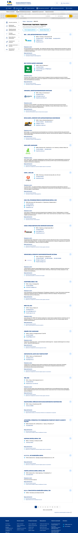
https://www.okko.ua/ (40, 148)
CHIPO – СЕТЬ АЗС (28, 170)
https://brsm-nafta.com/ (41, 123)
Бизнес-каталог (19, 8)
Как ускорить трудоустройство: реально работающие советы (55, 522)
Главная (9, 8)
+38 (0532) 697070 (56, 38)
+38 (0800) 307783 (39, 93)
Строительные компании (10, 42)
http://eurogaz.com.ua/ (30, 308)
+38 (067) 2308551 (29, 330)
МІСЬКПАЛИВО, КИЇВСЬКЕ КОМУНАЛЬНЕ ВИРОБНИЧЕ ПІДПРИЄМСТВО (43, 397)
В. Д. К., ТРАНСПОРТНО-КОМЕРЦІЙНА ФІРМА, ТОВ (37, 485)
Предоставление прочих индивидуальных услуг (34, 494)
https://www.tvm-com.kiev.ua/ (32, 378)
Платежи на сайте (8, 529)
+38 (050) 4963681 (48, 38)
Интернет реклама (30, 8)
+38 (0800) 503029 (39, 173)
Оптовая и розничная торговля (12, 46)
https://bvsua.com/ (39, 41)
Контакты (70, 8)
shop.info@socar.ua (40, 228)
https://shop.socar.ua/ (40, 229)
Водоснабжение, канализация (10, 38)
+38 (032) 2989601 (39, 147)
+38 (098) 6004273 (29, 305)
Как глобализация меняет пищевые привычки (55, 519)
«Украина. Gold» (31, 522)
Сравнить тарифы (31, 525)
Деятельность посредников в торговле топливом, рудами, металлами (37, 243)
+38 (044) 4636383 (29, 400)
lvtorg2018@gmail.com (30, 332)
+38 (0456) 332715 (29, 469)
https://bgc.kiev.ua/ (29, 354)
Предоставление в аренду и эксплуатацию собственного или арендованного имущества (41, 407)
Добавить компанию (11, 16)
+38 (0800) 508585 (39, 226)
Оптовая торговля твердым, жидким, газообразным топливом (36, 427)
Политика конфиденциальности (9, 523)
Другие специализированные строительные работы (34, 320)
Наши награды (7, 520)
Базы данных (43, 515)
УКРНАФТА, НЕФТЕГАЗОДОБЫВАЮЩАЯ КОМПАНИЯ (38, 89)
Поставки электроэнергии (10, 34)
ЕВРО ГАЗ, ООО (28, 301)
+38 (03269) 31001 (29, 420)
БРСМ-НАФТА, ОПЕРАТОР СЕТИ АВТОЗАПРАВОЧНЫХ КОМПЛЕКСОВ (42, 116)
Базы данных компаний (44, 8)
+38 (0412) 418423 (29, 437)
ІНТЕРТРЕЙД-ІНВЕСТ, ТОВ (30, 277)
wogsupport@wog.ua (40, 68)
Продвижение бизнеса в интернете (27, 3)
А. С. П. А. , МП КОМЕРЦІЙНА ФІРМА (33, 450)
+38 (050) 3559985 (29, 281)
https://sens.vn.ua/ (29, 204)
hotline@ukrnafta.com (40, 95)
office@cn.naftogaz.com (41, 256)
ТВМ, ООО (26, 373)
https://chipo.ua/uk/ (40, 175)
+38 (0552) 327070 (29, 353)
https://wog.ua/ (39, 69)
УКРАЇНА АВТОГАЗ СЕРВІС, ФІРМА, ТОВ (34, 465)
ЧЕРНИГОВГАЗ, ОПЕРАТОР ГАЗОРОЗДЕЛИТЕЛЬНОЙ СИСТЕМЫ (40, 250)
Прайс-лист (7, 527)
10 (57, 502)
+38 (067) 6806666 (29, 200)
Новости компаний (49, 11)
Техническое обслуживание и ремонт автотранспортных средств (37, 110)
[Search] (32, 16)
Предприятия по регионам (38, 11)
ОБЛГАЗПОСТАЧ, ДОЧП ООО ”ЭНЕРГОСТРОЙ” (36, 349)
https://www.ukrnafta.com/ (41, 96)
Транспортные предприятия (10, 49)
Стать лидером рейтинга (30, 29)
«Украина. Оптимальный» (32, 520)
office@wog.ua (48, 68)
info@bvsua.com (39, 39)
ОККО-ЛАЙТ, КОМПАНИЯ (30, 143)
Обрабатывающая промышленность (11, 30)
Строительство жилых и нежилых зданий (33, 216)
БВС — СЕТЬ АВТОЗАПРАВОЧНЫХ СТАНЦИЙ (35, 34)
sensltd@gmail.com (30, 202)
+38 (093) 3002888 (57, 254)
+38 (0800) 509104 (39, 38)
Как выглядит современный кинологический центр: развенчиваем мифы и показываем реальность (56, 527)
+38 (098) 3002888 (48, 254)
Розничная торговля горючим (31, 82)
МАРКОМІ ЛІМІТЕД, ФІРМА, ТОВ (32, 433)
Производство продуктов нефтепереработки (33, 55)
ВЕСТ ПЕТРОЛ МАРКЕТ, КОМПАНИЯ (33, 62)
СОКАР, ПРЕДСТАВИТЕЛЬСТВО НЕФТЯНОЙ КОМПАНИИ (38, 222)
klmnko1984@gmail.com (31, 306)
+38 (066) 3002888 (40, 254)
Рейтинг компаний (10, 11)
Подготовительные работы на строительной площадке (35, 271)
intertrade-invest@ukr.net (31, 283)
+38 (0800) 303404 (48, 120)
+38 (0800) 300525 (39, 66)
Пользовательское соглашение (8, 525)
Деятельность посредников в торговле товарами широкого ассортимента (38, 367)
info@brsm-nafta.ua (40, 121)
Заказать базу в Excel (44, 29)
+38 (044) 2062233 (39, 120)
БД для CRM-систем (43, 522)
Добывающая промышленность (11, 26)
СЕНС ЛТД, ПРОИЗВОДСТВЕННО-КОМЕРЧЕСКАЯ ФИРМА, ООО (40, 197)
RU (57, 3)
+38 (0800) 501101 (47, 147)
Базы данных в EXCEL (43, 520)
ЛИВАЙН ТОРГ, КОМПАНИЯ (31, 326)
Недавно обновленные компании (23, 11)
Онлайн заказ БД (43, 525)
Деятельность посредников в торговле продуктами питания (36, 343)
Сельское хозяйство (11, 22)
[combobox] (63, 16)
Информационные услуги (58, 8)
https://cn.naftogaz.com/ (41, 257)
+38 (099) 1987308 (29, 377)
